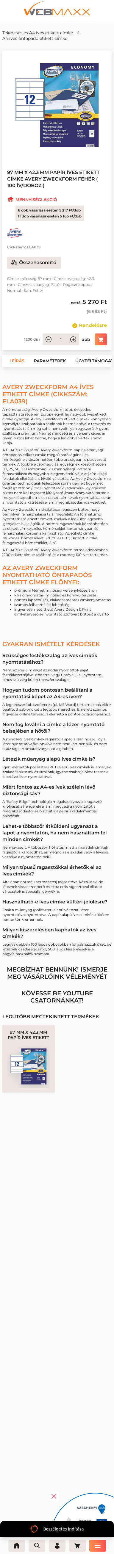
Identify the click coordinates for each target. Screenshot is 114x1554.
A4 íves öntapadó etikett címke (34, 38)
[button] (17, 361)
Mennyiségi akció (36, 199)
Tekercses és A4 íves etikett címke (37, 32)
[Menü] (97, 1546)
